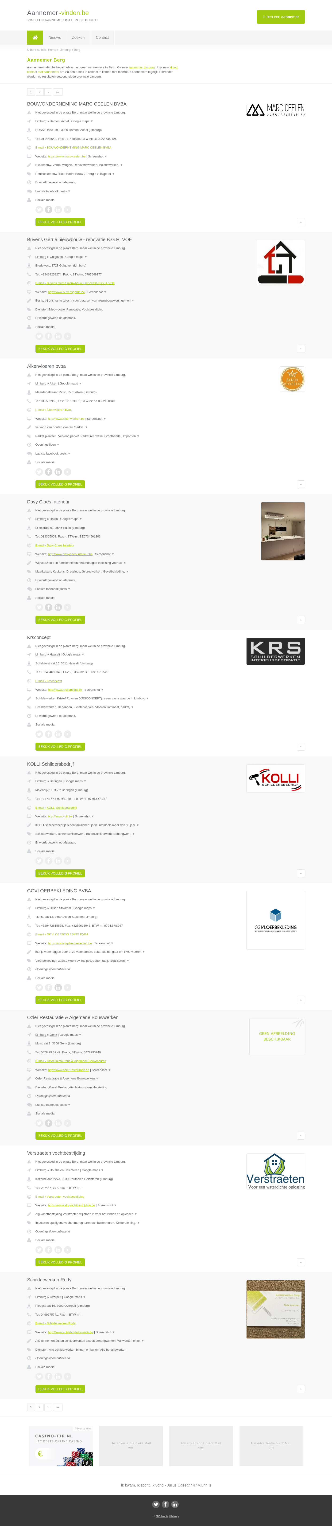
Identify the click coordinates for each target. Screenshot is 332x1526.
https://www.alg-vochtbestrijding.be (71, 1205)
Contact (102, 37)
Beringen (56, 781)
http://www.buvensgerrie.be (66, 292)
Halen (54, 519)
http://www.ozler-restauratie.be (68, 1070)
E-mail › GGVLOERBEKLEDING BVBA (61, 934)
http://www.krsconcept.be (65, 689)
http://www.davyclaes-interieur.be (70, 554)
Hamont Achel (59, 121)
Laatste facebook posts (53, 191)
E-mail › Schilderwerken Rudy (55, 1323)
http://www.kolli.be (60, 816)
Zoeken (78, 37)
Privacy (174, 1516)
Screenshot (97, 156)
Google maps (82, 121)
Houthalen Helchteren (64, 1170)
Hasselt (55, 654)
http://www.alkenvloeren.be (66, 418)
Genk (53, 1034)
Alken (53, 383)
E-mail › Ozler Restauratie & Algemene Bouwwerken (70, 1061)
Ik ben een (281, 17)
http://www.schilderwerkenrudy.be (70, 1332)
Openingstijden (47, 444)
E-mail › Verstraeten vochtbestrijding (60, 1196)
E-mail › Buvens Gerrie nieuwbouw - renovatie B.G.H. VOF (75, 283)
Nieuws (55, 37)
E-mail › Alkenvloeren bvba (53, 410)
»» (57, 92)
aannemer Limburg (142, 67)
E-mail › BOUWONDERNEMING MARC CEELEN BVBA (73, 147)
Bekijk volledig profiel (60, 222)
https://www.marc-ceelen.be (66, 156)
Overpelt (55, 1297)
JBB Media (162, 1516)
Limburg (40, 121)
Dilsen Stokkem (60, 908)
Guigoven (56, 257)
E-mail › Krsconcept (48, 681)
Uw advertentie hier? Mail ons (131, 1445)
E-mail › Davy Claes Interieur (54, 545)
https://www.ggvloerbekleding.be (70, 943)
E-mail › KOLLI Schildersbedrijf (56, 807)
